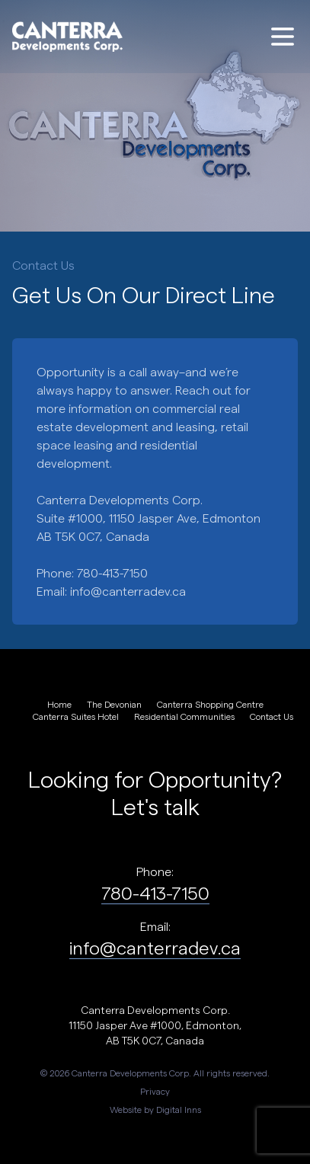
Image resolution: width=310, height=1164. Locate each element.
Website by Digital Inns (155, 1109)
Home (59, 704)
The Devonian (114, 704)
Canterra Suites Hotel (76, 716)
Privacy (155, 1091)
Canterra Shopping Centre (210, 704)
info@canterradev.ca (128, 591)
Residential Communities (184, 716)
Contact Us (271, 716)
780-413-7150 (155, 892)
